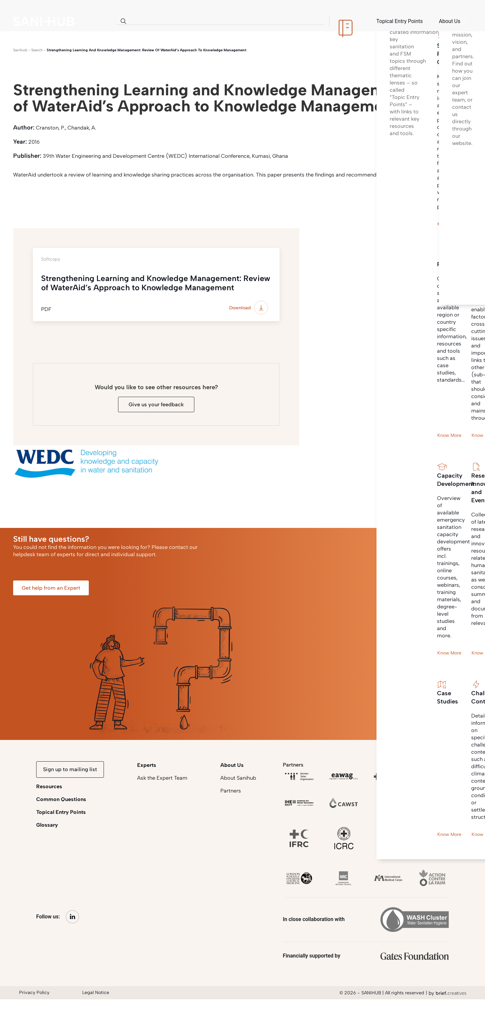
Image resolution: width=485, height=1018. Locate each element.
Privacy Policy (34, 992)
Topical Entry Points (61, 812)
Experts (146, 765)
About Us (232, 765)
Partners (230, 791)
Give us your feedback (156, 404)
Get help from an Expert (51, 588)
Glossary (47, 825)
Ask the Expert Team (162, 778)
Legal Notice (95, 992)
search (37, 50)
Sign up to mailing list (70, 769)
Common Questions (61, 799)
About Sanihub (238, 778)
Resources (49, 786)
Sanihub (20, 50)
